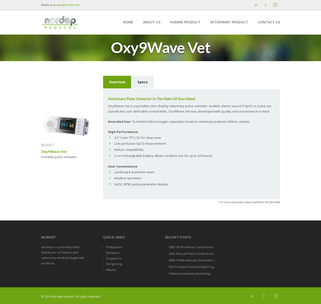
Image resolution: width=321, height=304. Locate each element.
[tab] (117, 82)
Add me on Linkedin (275, 5)
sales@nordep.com (67, 4)
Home (128, 22)
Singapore (113, 258)
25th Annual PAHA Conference (191, 253)
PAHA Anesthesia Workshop (189, 273)
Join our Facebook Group (265, 5)
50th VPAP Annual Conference (190, 247)
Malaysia (112, 252)
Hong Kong (114, 264)
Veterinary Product (229, 22)
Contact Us (269, 22)
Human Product (185, 22)
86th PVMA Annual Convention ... (192, 260)
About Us (151, 22)
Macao (111, 269)
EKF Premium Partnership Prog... (192, 267)
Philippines (114, 247)
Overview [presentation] (117, 82)
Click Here (274, 202)
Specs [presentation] (142, 82)
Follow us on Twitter (255, 5)
